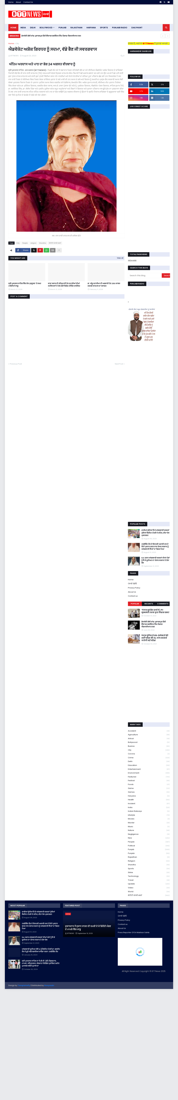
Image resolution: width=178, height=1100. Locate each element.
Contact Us (28, 2)
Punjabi (149, 853)
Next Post (119, 364)
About (18, 2)
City (17, 43)
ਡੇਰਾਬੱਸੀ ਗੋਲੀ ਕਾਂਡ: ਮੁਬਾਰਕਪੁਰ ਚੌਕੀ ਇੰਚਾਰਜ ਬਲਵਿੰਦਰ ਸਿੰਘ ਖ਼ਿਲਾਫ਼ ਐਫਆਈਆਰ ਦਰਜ (51, 36)
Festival (149, 780)
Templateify (24, 985)
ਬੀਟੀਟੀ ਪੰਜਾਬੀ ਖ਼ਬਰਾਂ (55, 243)
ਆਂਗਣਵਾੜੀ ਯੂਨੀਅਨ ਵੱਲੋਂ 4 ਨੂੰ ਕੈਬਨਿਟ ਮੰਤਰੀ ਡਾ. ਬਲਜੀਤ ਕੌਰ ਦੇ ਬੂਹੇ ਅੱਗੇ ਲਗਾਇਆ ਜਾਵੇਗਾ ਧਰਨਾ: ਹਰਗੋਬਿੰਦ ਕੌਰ (41, 950)
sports (149, 868)
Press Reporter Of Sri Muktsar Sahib (133, 932)
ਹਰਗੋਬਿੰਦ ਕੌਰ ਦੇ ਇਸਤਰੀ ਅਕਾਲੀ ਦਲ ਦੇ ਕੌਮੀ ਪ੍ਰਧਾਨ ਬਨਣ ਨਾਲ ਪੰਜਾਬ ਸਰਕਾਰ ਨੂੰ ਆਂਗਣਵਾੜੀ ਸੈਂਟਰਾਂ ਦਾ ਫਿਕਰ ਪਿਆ (155, 546)
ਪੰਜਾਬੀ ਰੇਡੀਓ (132, 583)
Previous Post (16, 364)
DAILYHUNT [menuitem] (136, 27)
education (149, 765)
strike (149, 872)
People (25, 243)
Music (149, 826)
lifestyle (149, 815)
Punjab (149, 849)
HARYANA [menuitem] (91, 27)
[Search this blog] (145, 275)
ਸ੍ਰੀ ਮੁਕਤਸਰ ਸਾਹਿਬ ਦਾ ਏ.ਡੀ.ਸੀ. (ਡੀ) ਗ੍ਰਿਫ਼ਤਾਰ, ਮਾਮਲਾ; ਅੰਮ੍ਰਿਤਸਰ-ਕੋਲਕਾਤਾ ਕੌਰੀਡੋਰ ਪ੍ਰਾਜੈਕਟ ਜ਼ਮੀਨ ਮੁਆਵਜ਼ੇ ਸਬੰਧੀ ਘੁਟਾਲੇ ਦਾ (40, 963)
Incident (149, 803)
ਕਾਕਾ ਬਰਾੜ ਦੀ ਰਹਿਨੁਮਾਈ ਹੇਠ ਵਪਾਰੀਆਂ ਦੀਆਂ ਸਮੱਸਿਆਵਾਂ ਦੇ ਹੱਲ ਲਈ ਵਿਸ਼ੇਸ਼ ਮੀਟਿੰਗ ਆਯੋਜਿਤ (64, 284)
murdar (149, 822)
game (149, 788)
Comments (162, 603)
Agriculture (149, 734)
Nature (149, 830)
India (149, 807)
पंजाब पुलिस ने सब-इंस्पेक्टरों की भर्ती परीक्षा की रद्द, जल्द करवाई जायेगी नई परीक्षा (154, 638)
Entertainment (149, 769)
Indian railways (149, 811)
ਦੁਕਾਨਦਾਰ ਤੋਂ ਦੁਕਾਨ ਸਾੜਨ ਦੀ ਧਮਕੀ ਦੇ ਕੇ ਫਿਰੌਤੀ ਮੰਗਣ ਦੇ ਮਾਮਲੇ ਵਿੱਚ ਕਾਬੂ (88, 928)
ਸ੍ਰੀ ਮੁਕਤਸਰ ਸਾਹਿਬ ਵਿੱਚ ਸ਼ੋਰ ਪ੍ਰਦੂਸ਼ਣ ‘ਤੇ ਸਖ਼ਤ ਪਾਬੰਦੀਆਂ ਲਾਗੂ (24, 284)
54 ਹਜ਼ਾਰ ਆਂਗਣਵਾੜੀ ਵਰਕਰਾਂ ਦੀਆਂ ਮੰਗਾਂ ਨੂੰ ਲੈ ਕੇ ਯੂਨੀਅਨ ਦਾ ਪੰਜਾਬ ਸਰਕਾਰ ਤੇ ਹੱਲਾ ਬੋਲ (155, 560)
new (149, 838)
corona (149, 753)
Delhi (149, 761)
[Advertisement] (119, 14)
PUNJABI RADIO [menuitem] (119, 27)
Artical (149, 738)
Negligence (149, 834)
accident (149, 731)
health (149, 799)
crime (149, 757)
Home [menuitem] (13, 27)
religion (33, 243)
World (149, 891)
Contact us (133, 596)
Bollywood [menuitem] (46, 27)
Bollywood (149, 742)
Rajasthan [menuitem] (76, 27)
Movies (149, 818)
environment (149, 773)
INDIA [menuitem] (23, 27)
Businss (149, 746)
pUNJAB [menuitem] (62, 27)
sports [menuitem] (104, 27)
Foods (149, 784)
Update (149, 883)
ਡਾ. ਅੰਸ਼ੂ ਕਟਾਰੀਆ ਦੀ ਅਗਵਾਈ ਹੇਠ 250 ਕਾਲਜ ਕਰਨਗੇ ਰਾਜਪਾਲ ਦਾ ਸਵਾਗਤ (104, 284)
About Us (132, 592)
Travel (149, 880)
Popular (135, 603)
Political (149, 845)
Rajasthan (149, 857)
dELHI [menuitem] (32, 27)
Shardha (42, 243)
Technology (149, 876)
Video (149, 887)
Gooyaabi (49, 985)
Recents (148, 603)
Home (10, 2)
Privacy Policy (134, 587)
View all (120, 258)
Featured (149, 776)
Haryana (149, 796)
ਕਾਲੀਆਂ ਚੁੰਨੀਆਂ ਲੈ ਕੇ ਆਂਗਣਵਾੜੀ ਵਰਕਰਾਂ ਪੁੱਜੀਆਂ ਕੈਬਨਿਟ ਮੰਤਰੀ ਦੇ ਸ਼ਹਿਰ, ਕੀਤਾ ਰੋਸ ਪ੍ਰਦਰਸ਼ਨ (155, 533)
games (149, 792)
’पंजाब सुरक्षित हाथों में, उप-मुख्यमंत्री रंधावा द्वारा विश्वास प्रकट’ (155, 611)
